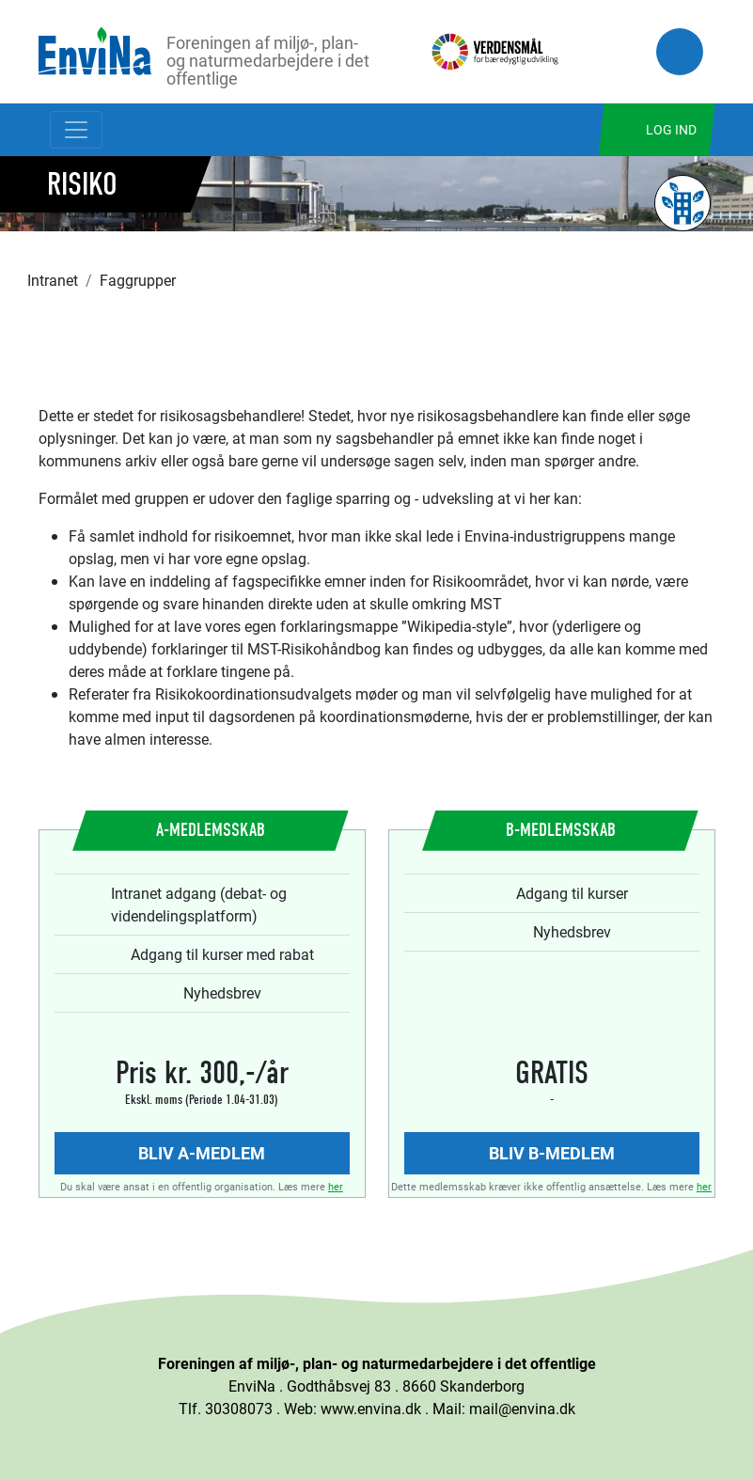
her (335, 1186)
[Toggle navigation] (76, 130)
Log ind (671, 129)
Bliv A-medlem (201, 1152)
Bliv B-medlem (552, 1152)
